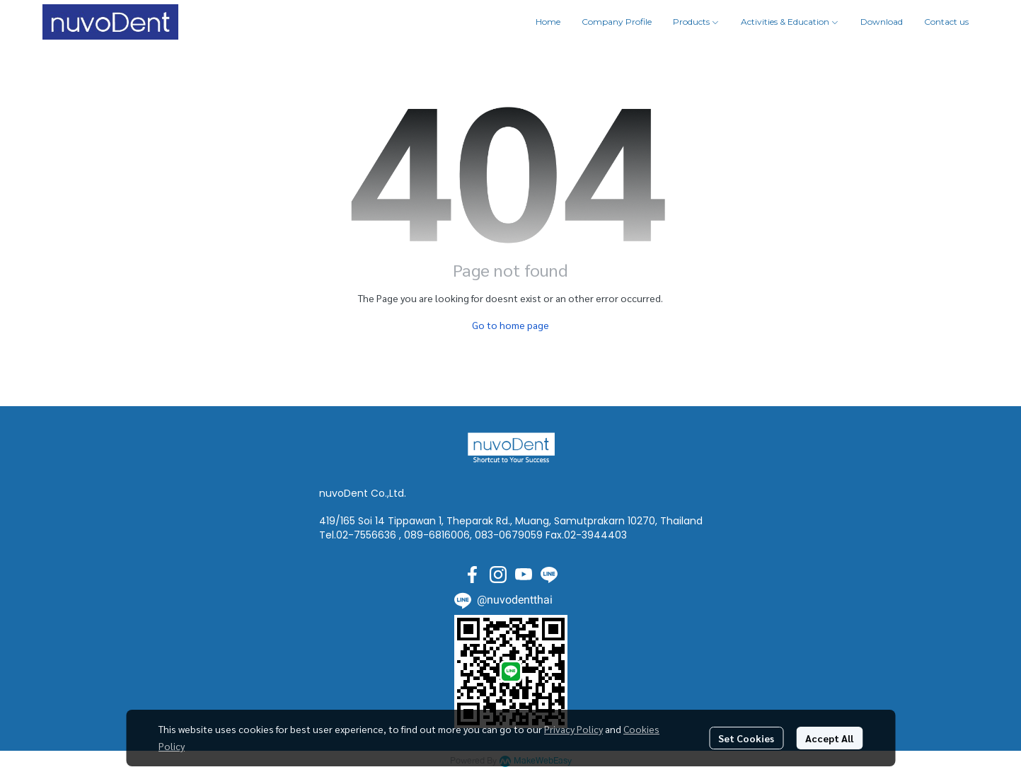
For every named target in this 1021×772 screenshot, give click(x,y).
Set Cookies (746, 738)
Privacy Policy (573, 728)
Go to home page (510, 324)
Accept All (829, 738)
